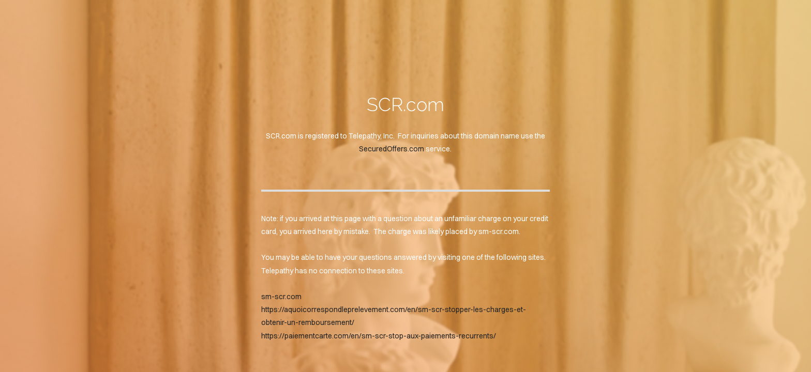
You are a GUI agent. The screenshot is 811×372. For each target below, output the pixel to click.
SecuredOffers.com (391, 148)
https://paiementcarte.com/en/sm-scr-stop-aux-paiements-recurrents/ (378, 335)
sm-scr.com (281, 296)
